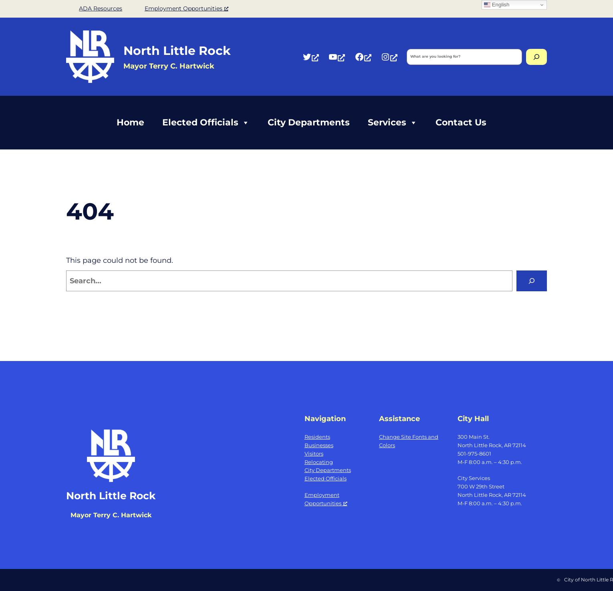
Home (130, 122)
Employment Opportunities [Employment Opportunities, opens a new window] (186, 8)
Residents (317, 437)
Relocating (318, 462)
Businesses (318, 445)
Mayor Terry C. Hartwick (111, 515)
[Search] (536, 57)
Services (392, 123)
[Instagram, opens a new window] (389, 57)
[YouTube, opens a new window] (336, 57)
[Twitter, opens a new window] (310, 57)
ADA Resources (100, 8)
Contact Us (461, 122)
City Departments (309, 122)
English (496, 5)
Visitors (313, 453)
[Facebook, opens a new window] (363, 57)
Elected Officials (206, 123)
